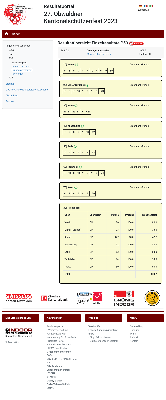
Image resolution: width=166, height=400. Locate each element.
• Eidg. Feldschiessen (99, 337)
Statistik (10, 83)
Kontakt (134, 340)
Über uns (134, 330)
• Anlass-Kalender (56, 333)
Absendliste (12, 95)
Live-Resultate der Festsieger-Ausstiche (27, 89)
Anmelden (143, 10)
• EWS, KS (59, 344)
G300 (11, 49)
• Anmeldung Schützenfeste (61, 337)
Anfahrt (134, 337)
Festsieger (17, 73)
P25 (11, 77)
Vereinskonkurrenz (22, 66)
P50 (11, 58)
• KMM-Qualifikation (57, 348)
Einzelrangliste (19, 62)
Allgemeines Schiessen (18, 45)
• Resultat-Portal (55, 340)
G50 (11, 54)
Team (133, 333)
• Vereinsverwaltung (57, 330)
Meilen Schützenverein (99, 54)
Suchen (15, 34)
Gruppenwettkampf (22, 70)
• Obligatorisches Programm (103, 340)
